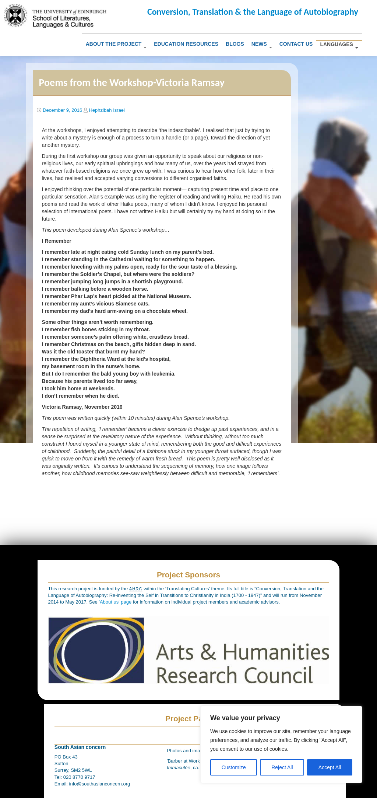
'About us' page (116, 602)
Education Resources (186, 44)
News (261, 44)
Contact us (296, 44)
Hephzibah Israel (107, 110)
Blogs (235, 44)
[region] (281, 744)
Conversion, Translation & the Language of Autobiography (252, 11)
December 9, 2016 (62, 110)
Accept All (329, 767)
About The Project (116, 44)
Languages (339, 45)
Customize (234, 767)
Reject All (282, 767)
